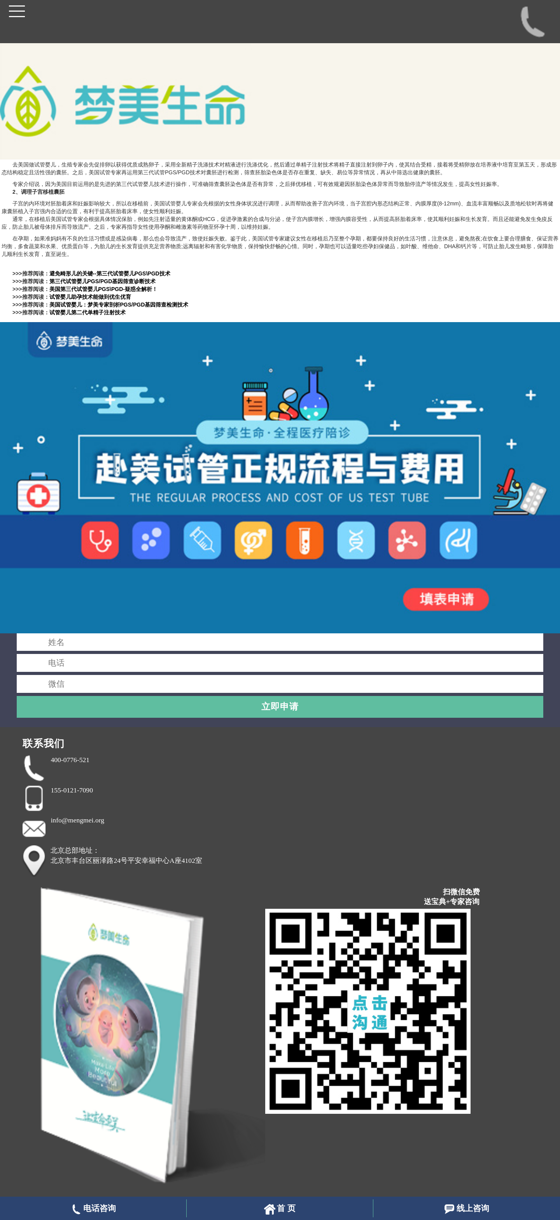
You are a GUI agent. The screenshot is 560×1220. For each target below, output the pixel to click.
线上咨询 (466, 1209)
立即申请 (280, 706)
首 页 (279, 1209)
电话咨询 (93, 1209)
